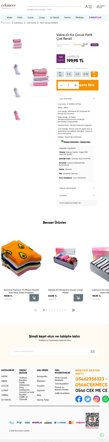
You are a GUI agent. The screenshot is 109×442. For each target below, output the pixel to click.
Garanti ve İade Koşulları (26, 393)
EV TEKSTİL (6, 400)
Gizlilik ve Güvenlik (23, 398)
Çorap (42, 18)
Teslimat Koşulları (23, 379)
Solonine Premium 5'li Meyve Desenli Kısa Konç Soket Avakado (21, 291)
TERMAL (5, 395)
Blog (39, 395)
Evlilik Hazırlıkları (62, 393)
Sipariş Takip (43, 400)
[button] (43, 310)
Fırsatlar (95, 18)
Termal (67, 18)
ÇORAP (4, 391)
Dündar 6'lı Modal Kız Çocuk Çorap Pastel (65, 291)
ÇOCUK (4, 386)
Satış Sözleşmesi (24, 388)
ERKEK (4, 381)
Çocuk (31, 18)
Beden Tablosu (81, 68)
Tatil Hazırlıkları (62, 384)
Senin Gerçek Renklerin (61, 379)
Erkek (19, 18)
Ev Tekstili (54, 18)
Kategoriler (42, 376)
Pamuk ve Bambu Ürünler (62, 388)
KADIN (4, 376)
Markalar (80, 18)
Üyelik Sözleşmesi (24, 384)
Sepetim (41, 391)
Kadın (9, 18)
